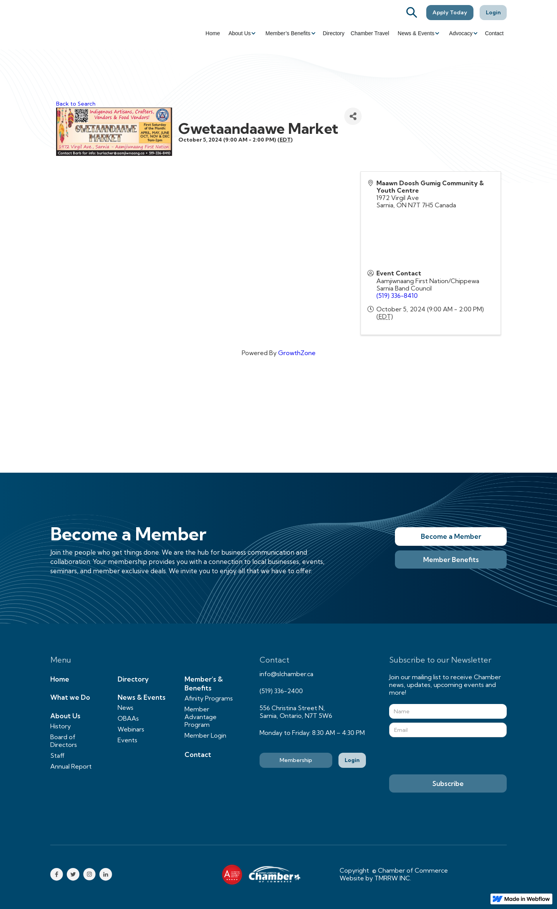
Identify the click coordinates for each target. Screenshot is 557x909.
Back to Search (76, 103)
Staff (57, 755)
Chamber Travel (370, 33)
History (60, 726)
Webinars (131, 729)
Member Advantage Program (201, 716)
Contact (494, 33)
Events (127, 740)
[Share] (353, 116)
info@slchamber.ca (286, 674)
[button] (241, 33)
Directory (334, 33)
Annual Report (71, 766)
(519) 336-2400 (281, 691)
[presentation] (448, 756)
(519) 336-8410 (397, 295)
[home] (92, 25)
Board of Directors (63, 740)
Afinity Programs (209, 698)
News (125, 707)
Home (212, 33)
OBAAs (128, 718)
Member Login (205, 735)
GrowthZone (297, 353)
